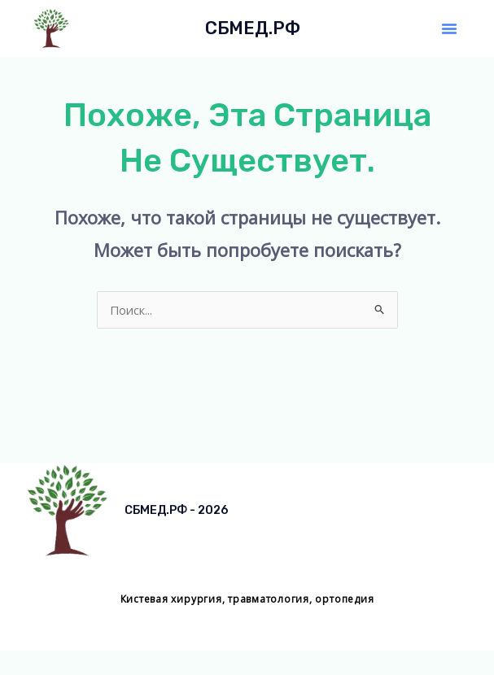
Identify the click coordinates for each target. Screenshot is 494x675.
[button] (449, 28)
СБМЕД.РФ (252, 28)
